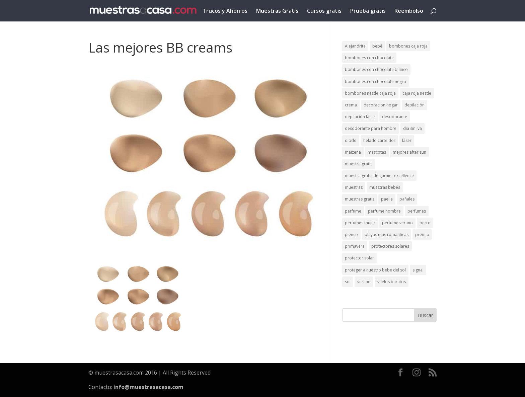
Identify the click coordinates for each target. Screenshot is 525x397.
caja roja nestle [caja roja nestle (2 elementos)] (416, 93)
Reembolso (408, 11)
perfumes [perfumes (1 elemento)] (416, 211)
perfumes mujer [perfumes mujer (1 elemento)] (360, 223)
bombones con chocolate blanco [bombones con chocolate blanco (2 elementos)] (376, 69)
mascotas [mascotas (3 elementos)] (377, 152)
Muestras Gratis (277, 11)
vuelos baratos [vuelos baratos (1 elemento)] (391, 282)
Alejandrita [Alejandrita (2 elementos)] (355, 46)
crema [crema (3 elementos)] (351, 105)
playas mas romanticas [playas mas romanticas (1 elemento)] (386, 234)
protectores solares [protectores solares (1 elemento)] (390, 246)
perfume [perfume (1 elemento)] (353, 211)
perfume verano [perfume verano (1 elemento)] (397, 223)
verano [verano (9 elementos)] (364, 282)
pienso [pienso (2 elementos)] (351, 234)
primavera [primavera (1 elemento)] (355, 246)
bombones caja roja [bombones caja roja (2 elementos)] (408, 46)
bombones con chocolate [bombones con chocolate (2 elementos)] (369, 58)
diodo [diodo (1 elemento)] (351, 140)
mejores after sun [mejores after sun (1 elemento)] (409, 152)
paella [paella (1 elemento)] (387, 199)
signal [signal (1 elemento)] (418, 270)
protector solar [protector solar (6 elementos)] (359, 258)
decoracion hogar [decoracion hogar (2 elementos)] (381, 105)
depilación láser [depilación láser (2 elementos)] (360, 117)
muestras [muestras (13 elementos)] (354, 187)
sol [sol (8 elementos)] (348, 282)
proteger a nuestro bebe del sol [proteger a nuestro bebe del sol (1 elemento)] (375, 270)
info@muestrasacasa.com (148, 387)
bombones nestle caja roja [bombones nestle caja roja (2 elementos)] (370, 93)
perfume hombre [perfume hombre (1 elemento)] (384, 211)
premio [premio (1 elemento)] (422, 234)
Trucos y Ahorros (225, 11)
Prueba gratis (368, 11)
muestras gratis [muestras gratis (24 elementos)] (359, 199)
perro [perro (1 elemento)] (425, 223)
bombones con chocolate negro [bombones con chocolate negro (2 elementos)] (375, 81)
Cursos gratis (324, 11)
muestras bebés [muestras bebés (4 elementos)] (384, 187)
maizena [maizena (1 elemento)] (353, 152)
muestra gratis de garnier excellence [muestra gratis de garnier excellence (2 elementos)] (379, 175)
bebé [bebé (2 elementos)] (377, 46)
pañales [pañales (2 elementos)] (407, 199)
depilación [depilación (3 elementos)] (414, 105)
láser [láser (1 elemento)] (406, 140)
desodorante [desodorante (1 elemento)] (394, 117)
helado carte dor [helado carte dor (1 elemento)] (379, 140)
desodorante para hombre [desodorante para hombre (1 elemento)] (370, 128)
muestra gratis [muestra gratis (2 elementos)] (358, 164)
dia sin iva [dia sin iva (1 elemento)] (412, 128)
